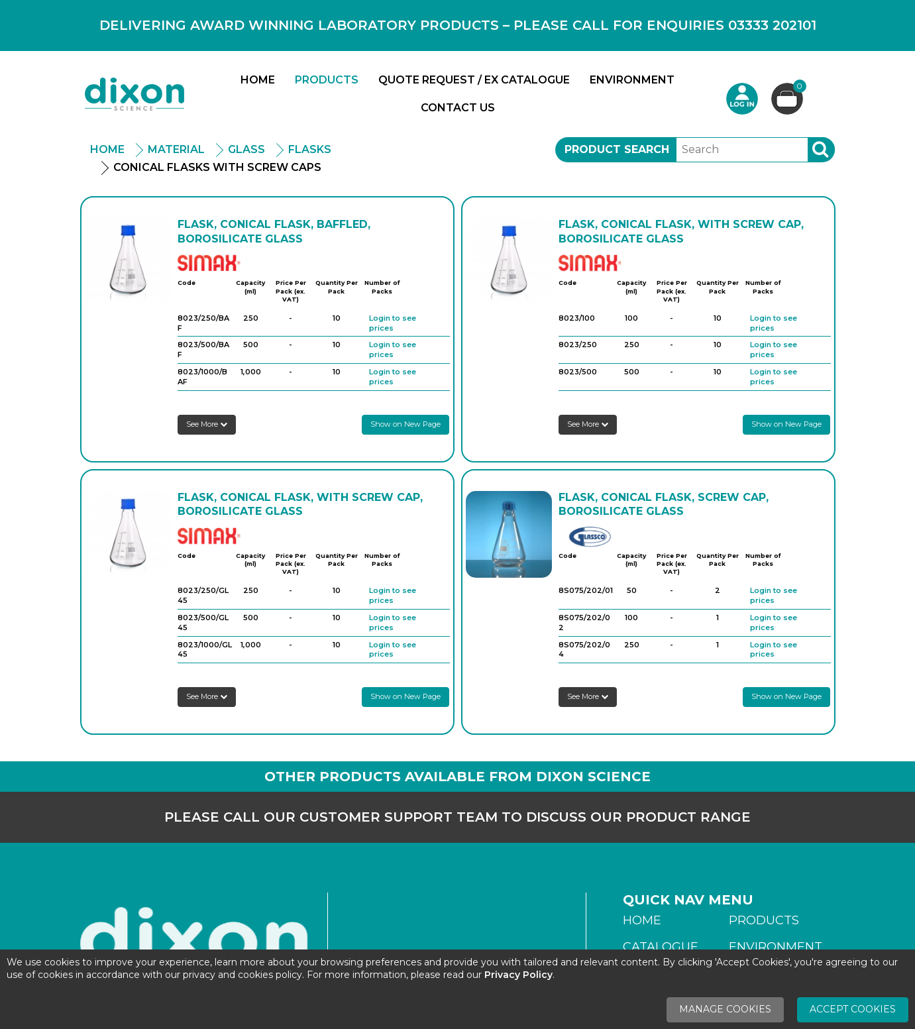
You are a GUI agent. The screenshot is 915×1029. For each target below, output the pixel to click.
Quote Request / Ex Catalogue (474, 80)
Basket (798, 88)
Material (176, 149)
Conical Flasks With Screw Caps (217, 167)
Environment (632, 80)
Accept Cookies (853, 1009)
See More (206, 424)
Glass (246, 149)
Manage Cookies (725, 1009)
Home (258, 80)
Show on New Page (405, 424)
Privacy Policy (518, 975)
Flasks (309, 149)
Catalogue (660, 947)
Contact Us (458, 107)
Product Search (617, 149)
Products (326, 80)
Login (742, 99)
